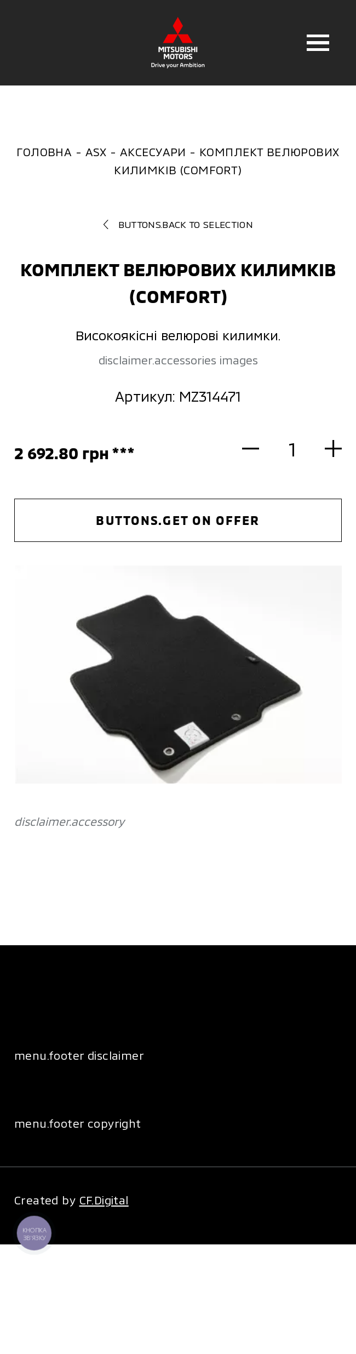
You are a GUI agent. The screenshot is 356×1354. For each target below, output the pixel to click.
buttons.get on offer (178, 520)
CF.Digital (104, 1200)
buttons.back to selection (178, 224)
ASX (96, 151)
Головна (44, 151)
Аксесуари (153, 151)
